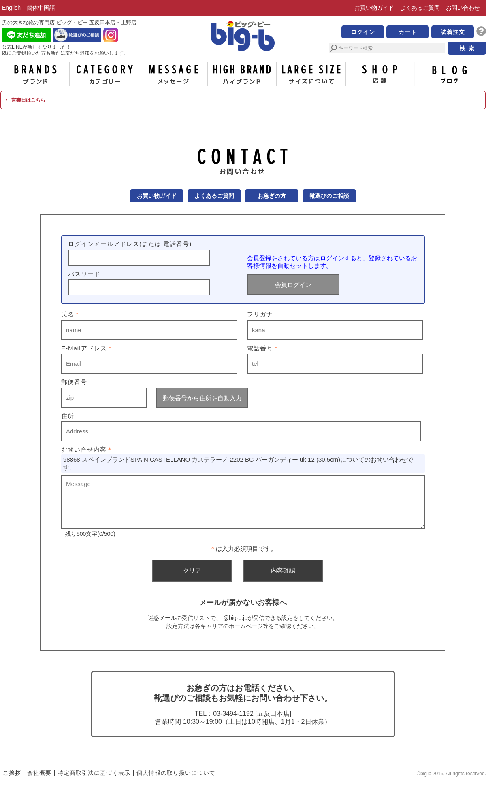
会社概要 (39, 773)
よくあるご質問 (420, 7)
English (11, 7)
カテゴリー (104, 74)
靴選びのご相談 (329, 196)
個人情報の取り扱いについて (175, 773)
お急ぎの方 (272, 196)
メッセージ (173, 74)
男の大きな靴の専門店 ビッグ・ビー (243, 37)
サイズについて (311, 74)
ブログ (449, 74)
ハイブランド (242, 74)
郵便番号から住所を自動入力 (202, 398)
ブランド (34, 74)
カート (408, 32)
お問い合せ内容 (87, 449)
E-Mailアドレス (87, 348)
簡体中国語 (41, 7)
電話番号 (263, 348)
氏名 (71, 314)
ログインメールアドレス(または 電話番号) (130, 243)
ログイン (363, 32)
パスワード (84, 273)
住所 (67, 415)
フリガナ (260, 314)
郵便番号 (74, 381)
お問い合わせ (463, 7)
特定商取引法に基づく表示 (94, 773)
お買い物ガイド (374, 7)
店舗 (380, 74)
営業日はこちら (25, 100)
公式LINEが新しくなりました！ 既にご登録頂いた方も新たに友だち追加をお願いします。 (65, 50)
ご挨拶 (12, 773)
